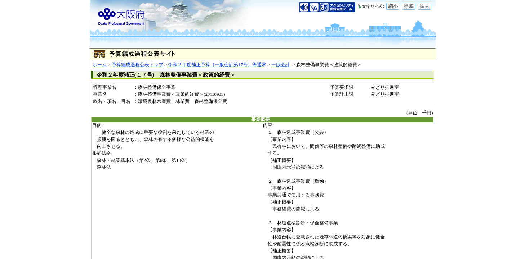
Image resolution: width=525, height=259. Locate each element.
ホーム (100, 64)
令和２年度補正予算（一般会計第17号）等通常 (217, 64)
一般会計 (281, 64)
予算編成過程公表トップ (137, 64)
